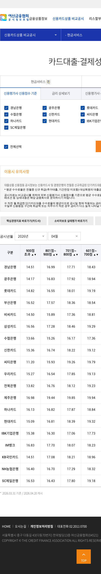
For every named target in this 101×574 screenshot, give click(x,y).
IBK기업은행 (10, 433)
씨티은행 (92, 114)
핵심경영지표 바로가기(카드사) (24, 220)
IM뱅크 (10, 445)
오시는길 (20, 526)
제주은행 (10, 398)
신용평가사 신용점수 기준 (20, 93)
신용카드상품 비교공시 (68, 18)
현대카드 (54, 121)
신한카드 (54, 114)
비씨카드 (10, 315)
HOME (6, 526)
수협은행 (16, 114)
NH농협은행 (10, 469)
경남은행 (16, 107)
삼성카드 (10, 326)
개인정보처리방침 (41, 526)
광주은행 (54, 107)
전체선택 (16, 146)
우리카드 (10, 374)
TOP (84, 560)
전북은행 (10, 386)
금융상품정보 (38, 18)
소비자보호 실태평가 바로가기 (70, 220)
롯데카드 (92, 107)
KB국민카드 (10, 457)
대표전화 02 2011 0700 (72, 526)
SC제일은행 (18, 127)
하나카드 (16, 121)
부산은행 (10, 303)
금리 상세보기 (61, 93)
